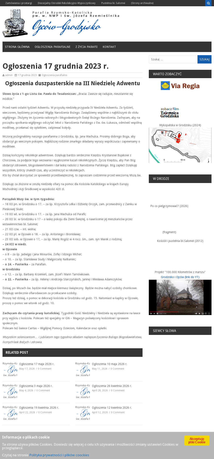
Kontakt (109, 46)
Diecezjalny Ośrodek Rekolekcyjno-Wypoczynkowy (67, 3)
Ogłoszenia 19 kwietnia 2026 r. (39, 407)
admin (9, 75)
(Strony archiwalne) (142, 3)
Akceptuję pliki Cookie (196, 440)
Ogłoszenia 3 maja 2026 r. (36, 386)
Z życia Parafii (86, 46)
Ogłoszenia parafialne (52, 46)
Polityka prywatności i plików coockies (59, 455)
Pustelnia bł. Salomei (113, 3)
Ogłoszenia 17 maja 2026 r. (36, 364)
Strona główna (17, 46)
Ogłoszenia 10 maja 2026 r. (109, 364)
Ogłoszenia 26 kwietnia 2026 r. (112, 386)
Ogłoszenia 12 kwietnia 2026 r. (112, 407)
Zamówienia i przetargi (18, 3)
